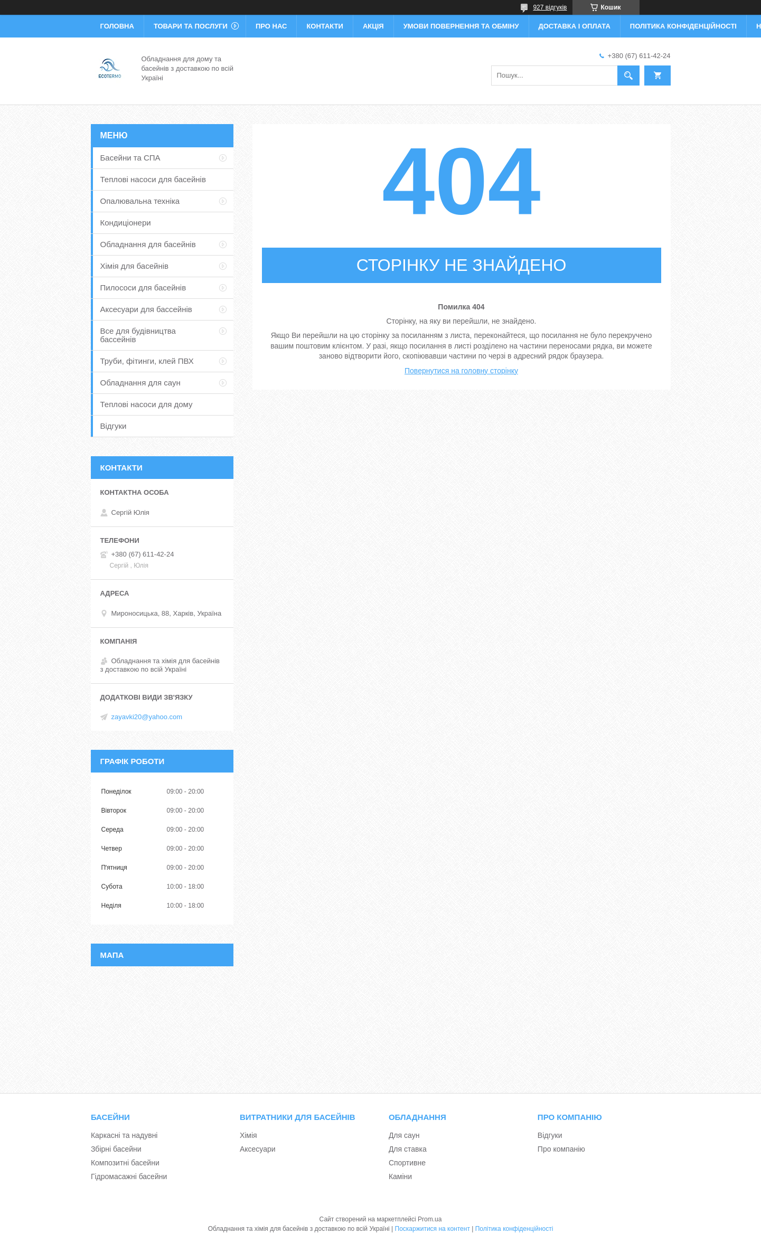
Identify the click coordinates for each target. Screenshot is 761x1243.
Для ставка (408, 1149)
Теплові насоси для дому (146, 404)
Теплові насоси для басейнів (153, 179)
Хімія (248, 1135)
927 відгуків (550, 7)
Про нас (271, 26)
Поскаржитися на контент (432, 1228)
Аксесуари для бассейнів (146, 309)
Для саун (404, 1135)
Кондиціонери (125, 222)
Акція (373, 26)
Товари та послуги (191, 26)
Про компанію (561, 1149)
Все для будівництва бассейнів (138, 335)
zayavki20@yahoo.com (147, 717)
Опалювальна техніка (140, 200)
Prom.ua (429, 1219)
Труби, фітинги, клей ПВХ (147, 360)
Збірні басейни (116, 1149)
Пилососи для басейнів (143, 287)
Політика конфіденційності (683, 26)
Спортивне (407, 1163)
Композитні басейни (125, 1163)
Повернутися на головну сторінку (461, 370)
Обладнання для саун (140, 382)
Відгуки (113, 425)
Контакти (324, 26)
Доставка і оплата (574, 26)
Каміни (400, 1176)
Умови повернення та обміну (461, 26)
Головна (117, 26)
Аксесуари (258, 1149)
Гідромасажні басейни (129, 1176)
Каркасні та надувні (124, 1135)
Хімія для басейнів (134, 265)
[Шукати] (628, 75)
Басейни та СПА (130, 157)
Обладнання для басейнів (148, 244)
